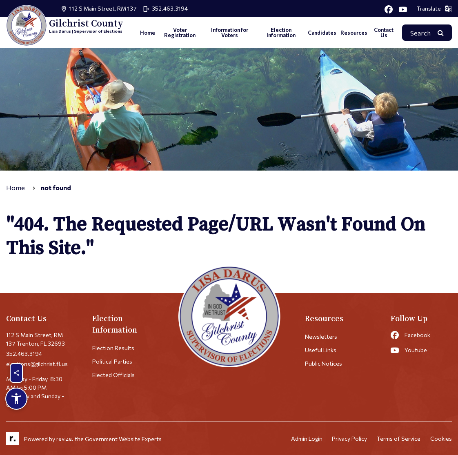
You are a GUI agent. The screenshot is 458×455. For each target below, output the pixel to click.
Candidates (322, 32)
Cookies (441, 438)
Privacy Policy (349, 438)
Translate (434, 8)
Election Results (113, 347)
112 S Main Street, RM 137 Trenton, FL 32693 (35, 339)
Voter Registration (180, 32)
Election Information (281, 32)
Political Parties (112, 361)
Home (147, 32)
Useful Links (320, 349)
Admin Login (306, 438)
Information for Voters (229, 32)
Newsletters (321, 336)
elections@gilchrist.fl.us (37, 363)
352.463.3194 (170, 8)
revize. (64, 438)
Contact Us (384, 32)
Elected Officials (113, 374)
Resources (353, 32)
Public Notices (323, 363)
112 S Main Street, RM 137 (103, 8)
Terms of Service (398, 438)
